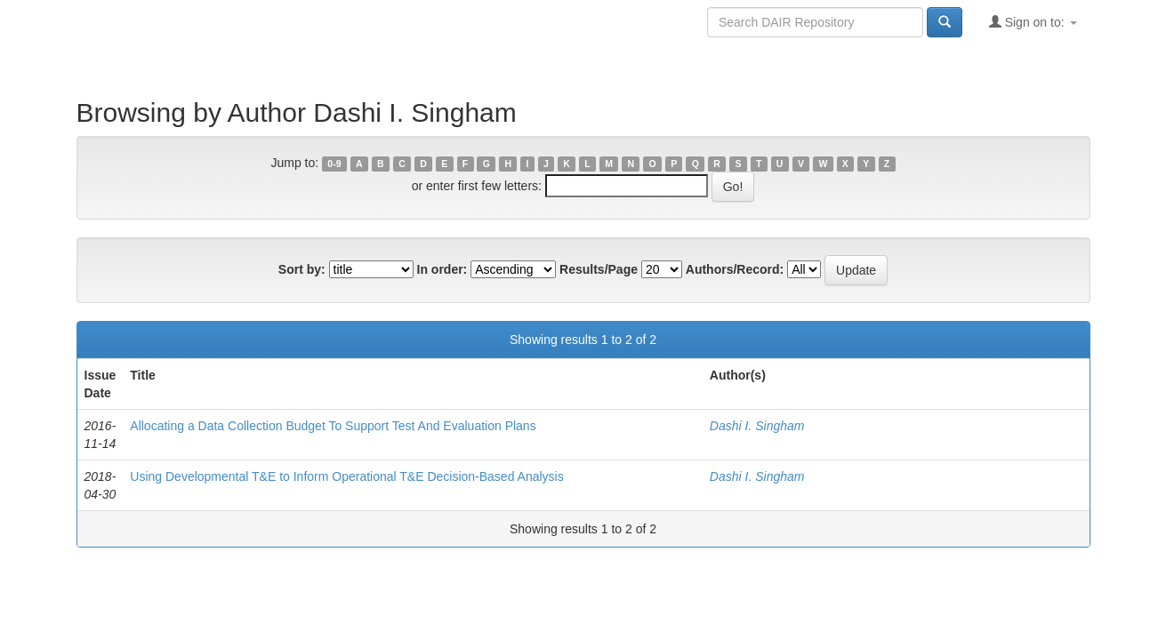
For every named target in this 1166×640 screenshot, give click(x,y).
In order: (442, 269)
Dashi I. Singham (757, 426)
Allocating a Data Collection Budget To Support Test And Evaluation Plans (332, 426)
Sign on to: (1033, 21)
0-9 (334, 163)
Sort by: (302, 269)
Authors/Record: (735, 269)
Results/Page (598, 269)
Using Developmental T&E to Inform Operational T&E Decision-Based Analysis (346, 476)
